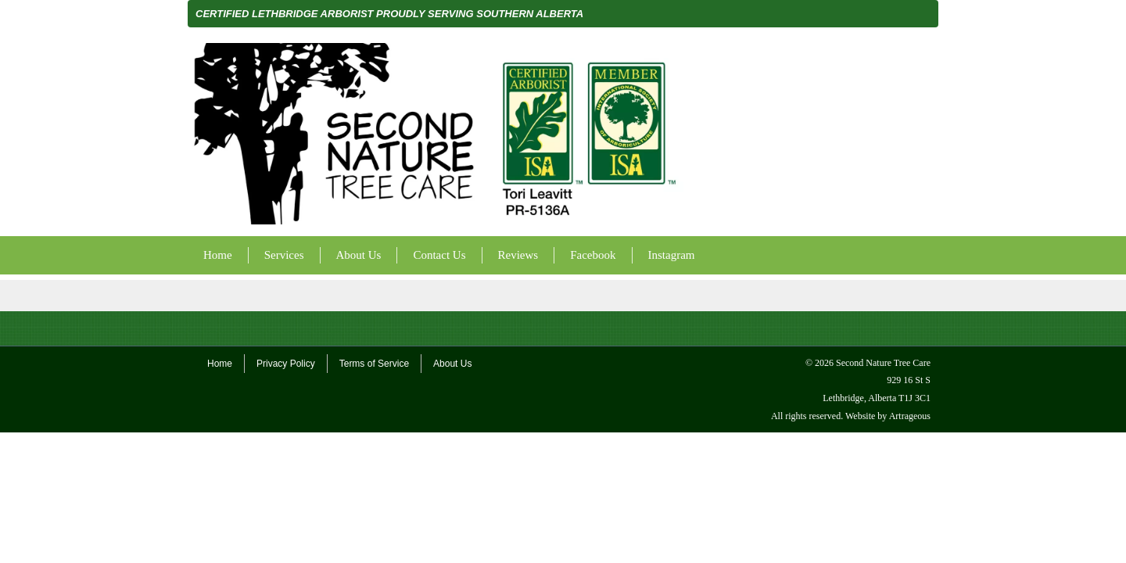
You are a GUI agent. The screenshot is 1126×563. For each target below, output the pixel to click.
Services (284, 255)
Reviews (518, 255)
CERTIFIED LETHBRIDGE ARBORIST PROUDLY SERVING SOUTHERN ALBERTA (389, 14)
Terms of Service (374, 363)
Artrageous (910, 416)
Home (217, 255)
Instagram (671, 255)
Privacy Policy (285, 363)
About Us (359, 255)
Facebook (592, 255)
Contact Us (439, 255)
